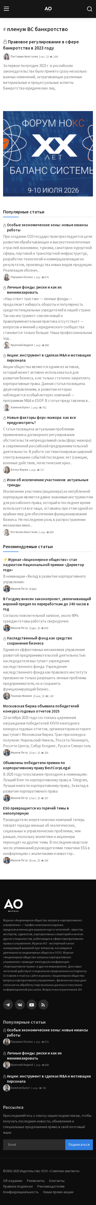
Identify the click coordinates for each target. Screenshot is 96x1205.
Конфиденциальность (21, 1192)
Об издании (12, 1180)
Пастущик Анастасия (20, 56)
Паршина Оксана (18, 277)
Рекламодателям (51, 1186)
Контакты (57, 1180)
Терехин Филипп (17, 696)
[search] (89, 9)
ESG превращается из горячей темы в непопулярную (36, 811)
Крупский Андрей (18, 345)
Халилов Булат (16, 407)
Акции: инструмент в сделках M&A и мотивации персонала (49, 358)
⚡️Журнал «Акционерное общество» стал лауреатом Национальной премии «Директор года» (43, 564)
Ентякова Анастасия (20, 532)
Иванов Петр (15, 588)
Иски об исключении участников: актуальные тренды (47, 482)
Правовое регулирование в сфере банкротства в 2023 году (41, 45)
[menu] (6, 9)
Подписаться (79, 1144)
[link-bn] (48, 153)
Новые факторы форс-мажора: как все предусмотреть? (41, 420)
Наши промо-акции (58, 1192)
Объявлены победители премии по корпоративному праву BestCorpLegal (36, 765)
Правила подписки (18, 1186)
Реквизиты (36, 1180)
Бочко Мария (15, 469)
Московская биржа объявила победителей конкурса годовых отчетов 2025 (41, 709)
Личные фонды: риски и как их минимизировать (34, 290)
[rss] (43, 1005)
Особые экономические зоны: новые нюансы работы (47, 227)
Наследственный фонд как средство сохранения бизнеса (39, 641)
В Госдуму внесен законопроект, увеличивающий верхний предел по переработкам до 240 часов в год (47, 603)
